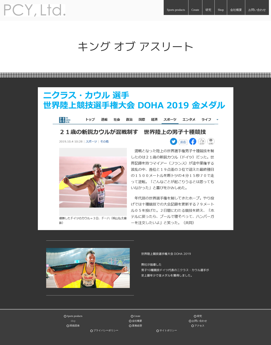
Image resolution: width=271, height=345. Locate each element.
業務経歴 (137, 324)
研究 (208, 9)
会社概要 (236, 9)
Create (195, 9)
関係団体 (75, 324)
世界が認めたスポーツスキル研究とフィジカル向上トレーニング (55, 340)
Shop (221, 9)
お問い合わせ (257, 9)
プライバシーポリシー (105, 329)
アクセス (199, 324)
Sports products (176, 9)
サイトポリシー (168, 329)
